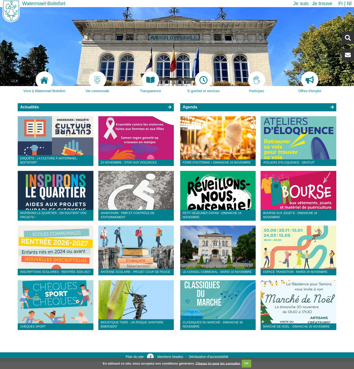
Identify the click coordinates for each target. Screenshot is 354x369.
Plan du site (135, 357)
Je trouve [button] (322, 3)
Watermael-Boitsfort (43, 3)
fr (340, 3)
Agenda (190, 107)
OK (246, 363)
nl (349, 3)
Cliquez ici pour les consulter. (218, 363)
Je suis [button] (301, 3)
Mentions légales (170, 357)
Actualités (29, 107)
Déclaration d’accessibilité (208, 357)
